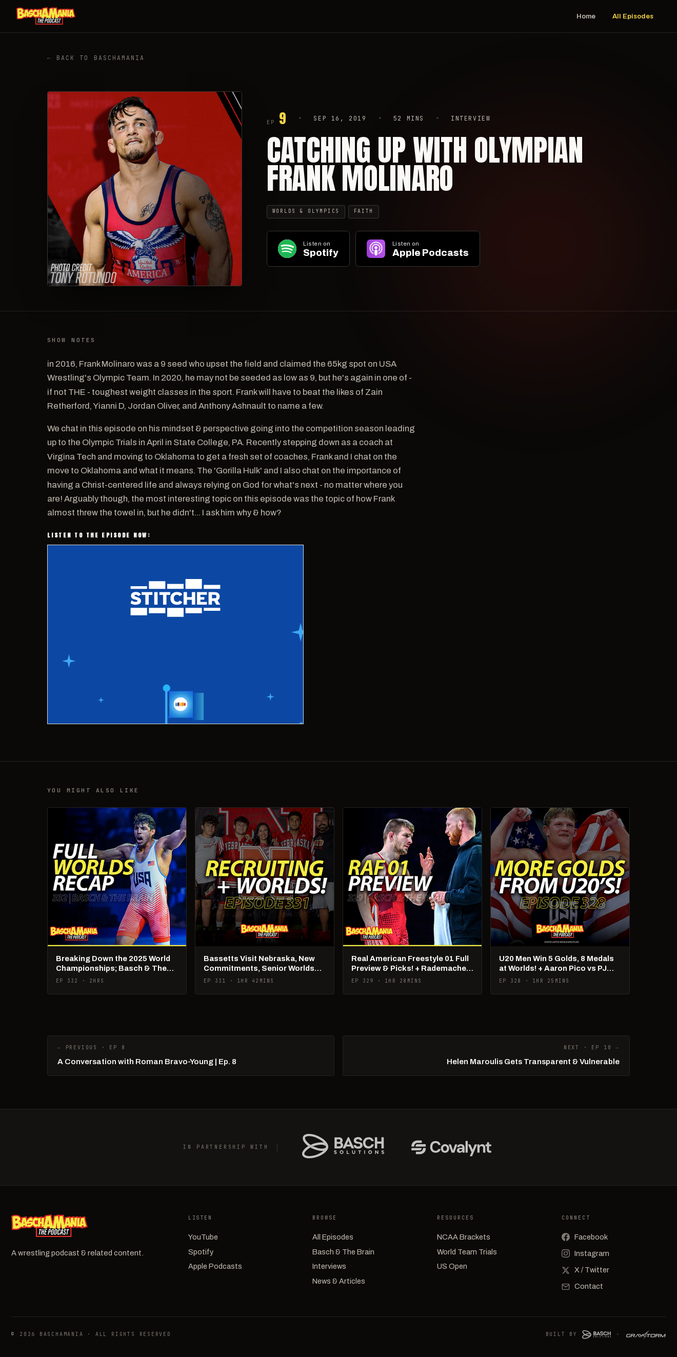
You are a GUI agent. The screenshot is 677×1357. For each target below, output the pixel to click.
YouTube (203, 1237)
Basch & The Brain (343, 1252)
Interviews (329, 1266)
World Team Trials (467, 1252)
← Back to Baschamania (96, 58)
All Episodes (632, 16)
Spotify (200, 1252)
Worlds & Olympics (306, 211)
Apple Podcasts (215, 1266)
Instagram (585, 1253)
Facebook (585, 1237)
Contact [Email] (582, 1286)
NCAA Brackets (463, 1237)
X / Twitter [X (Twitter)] (585, 1270)
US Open (452, 1266)
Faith (364, 211)
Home (585, 16)
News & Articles (338, 1281)
